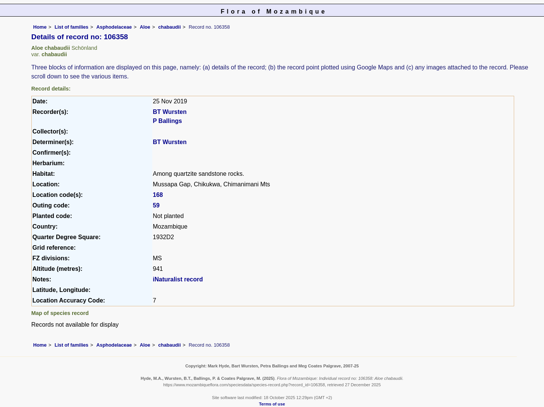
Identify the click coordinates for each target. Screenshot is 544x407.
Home (40, 27)
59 (156, 205)
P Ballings (167, 121)
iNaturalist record (178, 279)
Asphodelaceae (114, 27)
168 (158, 195)
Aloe (145, 27)
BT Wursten (170, 112)
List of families (71, 27)
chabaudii (169, 27)
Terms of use (272, 404)
